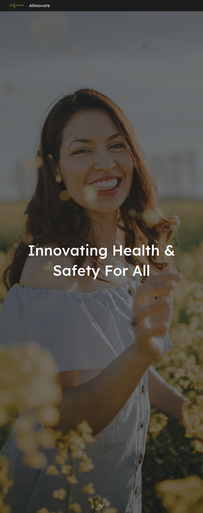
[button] (101, 506)
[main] (101, 262)
